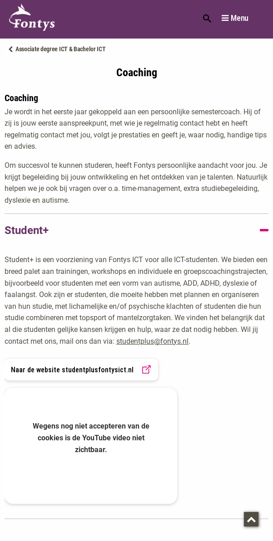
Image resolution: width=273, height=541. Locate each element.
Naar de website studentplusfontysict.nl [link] (81, 369)
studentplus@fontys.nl (152, 341)
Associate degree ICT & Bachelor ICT (60, 49)
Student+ (27, 230)
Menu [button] (239, 18)
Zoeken (207, 17)
